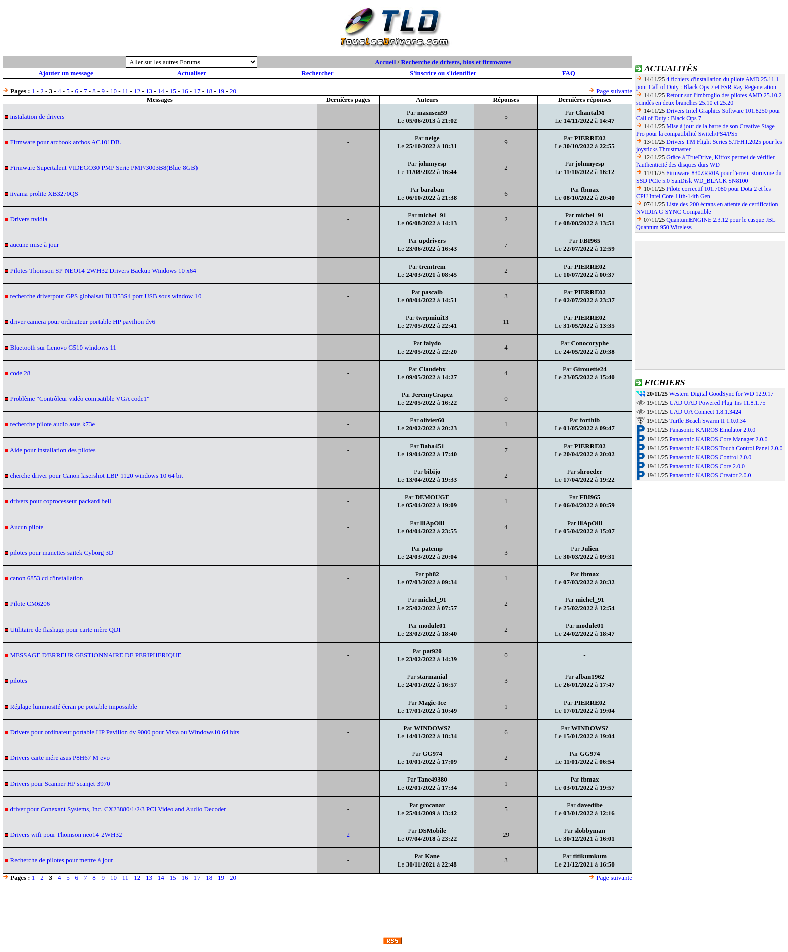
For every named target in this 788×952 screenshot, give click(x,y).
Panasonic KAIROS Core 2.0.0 (707, 466)
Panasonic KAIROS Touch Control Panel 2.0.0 (725, 448)
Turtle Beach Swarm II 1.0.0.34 (707, 420)
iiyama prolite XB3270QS (44, 193)
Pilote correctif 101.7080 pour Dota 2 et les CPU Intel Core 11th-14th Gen (703, 192)
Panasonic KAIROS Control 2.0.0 (710, 457)
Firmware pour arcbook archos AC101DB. (65, 142)
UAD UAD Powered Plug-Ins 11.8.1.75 (717, 402)
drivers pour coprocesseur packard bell (60, 501)
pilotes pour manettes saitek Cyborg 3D (62, 552)
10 (113, 91)
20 (233, 91)
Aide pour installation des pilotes (53, 450)
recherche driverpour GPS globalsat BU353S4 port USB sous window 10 (106, 296)
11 (125, 91)
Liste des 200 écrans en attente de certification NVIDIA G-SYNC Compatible (707, 208)
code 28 (20, 373)
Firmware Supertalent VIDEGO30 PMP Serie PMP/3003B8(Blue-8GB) (104, 167)
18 (209, 91)
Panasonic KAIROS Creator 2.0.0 (710, 475)
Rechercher (317, 73)
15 (173, 91)
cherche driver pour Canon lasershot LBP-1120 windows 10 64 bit (96, 475)
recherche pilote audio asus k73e (52, 424)
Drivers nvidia (29, 219)
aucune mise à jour (34, 244)
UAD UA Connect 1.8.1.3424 (705, 411)
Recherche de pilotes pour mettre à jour (61, 860)
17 (196, 91)
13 (149, 91)
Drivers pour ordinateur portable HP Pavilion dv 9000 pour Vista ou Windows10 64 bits (125, 732)
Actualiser (191, 73)
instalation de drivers (37, 116)
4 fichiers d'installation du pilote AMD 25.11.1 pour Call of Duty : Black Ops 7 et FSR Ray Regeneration (707, 83)
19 (221, 91)
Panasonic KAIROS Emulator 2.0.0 (712, 430)
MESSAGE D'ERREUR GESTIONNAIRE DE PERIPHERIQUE (96, 655)
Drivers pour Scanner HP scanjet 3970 (60, 783)
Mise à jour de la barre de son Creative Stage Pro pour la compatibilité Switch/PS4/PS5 (705, 130)
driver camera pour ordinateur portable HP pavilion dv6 (82, 321)
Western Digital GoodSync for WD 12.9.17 (721, 393)
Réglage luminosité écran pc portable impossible (73, 706)
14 (161, 91)
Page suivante (614, 91)
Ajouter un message (65, 73)
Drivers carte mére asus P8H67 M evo (60, 757)
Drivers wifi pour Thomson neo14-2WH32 (66, 834)
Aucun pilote (27, 527)
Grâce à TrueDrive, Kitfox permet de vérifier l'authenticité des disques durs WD (705, 161)
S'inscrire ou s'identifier (443, 73)
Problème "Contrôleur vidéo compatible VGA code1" (80, 398)
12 (137, 91)
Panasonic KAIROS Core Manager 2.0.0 (718, 439)
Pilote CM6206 (30, 604)
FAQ (568, 73)
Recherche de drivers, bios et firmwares (456, 62)
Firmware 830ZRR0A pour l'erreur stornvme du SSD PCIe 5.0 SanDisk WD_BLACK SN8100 (709, 176)
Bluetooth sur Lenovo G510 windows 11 (63, 347)
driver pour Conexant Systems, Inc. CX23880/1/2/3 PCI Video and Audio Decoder (118, 809)
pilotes (19, 680)
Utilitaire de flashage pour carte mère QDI (65, 629)
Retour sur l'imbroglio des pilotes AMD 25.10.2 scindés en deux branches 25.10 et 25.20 (709, 99)
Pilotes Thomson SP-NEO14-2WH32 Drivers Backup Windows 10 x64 (103, 270)
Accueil (385, 62)
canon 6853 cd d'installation (46, 578)
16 (185, 91)
